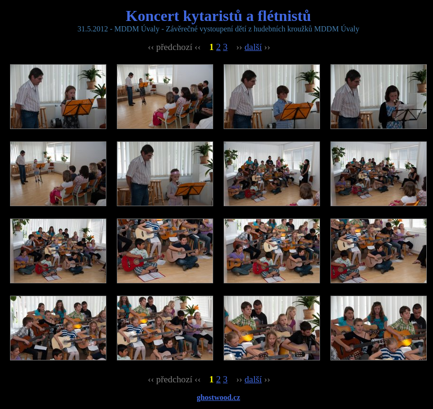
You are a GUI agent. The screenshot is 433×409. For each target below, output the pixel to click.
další (253, 47)
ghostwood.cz (218, 397)
